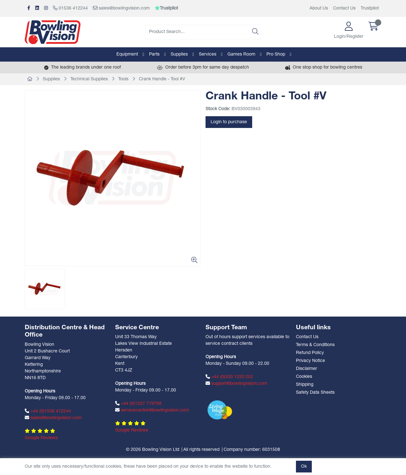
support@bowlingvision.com (236, 383)
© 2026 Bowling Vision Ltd (152, 449)
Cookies (304, 376)
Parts (154, 54)
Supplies (179, 54)
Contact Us (344, 8)
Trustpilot (370, 8)
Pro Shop (275, 54)
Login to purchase (229, 122)
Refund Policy (310, 353)
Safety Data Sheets (315, 392)
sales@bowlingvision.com (121, 8)
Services (207, 54)
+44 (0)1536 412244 (48, 411)
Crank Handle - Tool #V (162, 79)
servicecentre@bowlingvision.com (152, 410)
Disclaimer (306, 368)
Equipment (127, 54)
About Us (319, 8)
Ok (304, 466)
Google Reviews (41, 438)
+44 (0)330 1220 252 (229, 376)
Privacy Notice (310, 360)
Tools (123, 79)
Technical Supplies (89, 79)
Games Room (241, 54)
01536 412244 (70, 8)
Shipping (304, 384)
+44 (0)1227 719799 (138, 403)
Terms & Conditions (315, 345)
